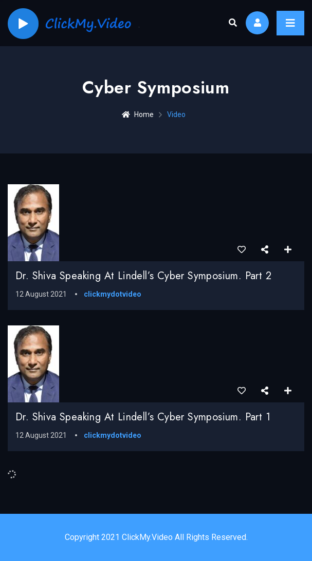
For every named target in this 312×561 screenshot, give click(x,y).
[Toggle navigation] (290, 23)
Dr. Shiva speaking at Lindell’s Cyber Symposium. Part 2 (143, 275)
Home (138, 114)
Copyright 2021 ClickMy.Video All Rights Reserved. (156, 537)
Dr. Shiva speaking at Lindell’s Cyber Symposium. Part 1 (142, 417)
